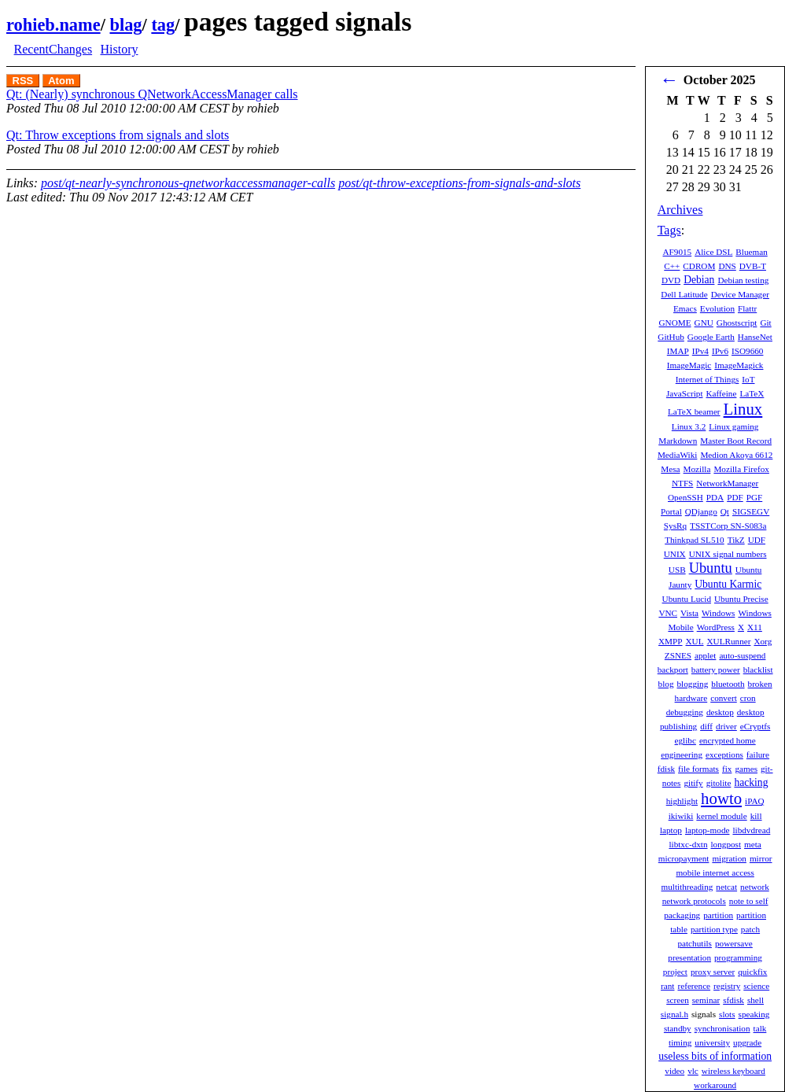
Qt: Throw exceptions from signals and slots (117, 135)
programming (738, 957)
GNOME (675, 322)
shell (755, 1000)
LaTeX (751, 393)
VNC (667, 613)
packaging (682, 915)
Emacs (685, 308)
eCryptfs (755, 726)
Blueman (751, 251)
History (119, 49)
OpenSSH (685, 497)
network (754, 886)
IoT (748, 379)
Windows (718, 613)
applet (705, 655)
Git (765, 322)
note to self (748, 901)
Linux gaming (733, 426)
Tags (669, 230)
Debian (699, 280)
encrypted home (727, 740)
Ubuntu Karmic (728, 584)
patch (750, 929)
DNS (726, 266)
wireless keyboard (733, 1070)
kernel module (721, 816)
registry (726, 986)
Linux (743, 409)
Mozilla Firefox (741, 469)
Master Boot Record (736, 440)
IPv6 (720, 351)
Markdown (677, 440)
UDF (756, 539)
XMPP (670, 641)
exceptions (724, 754)
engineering (681, 754)
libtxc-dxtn (688, 844)
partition (718, 915)
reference (693, 986)
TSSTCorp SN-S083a (728, 525)
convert (723, 698)
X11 (754, 627)
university (712, 1042)
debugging (684, 712)
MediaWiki (678, 454)
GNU (704, 322)
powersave (734, 943)
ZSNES (678, 655)
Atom (61, 81)
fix (727, 768)
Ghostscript (737, 322)
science (756, 986)
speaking (754, 1014)
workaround (715, 1085)
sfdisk (733, 1000)
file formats (698, 768)
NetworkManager (727, 483)
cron (748, 698)
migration (729, 858)
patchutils (694, 943)
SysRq (675, 525)
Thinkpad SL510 (694, 539)
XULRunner (729, 641)
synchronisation (722, 1028)
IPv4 (700, 351)
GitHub (671, 336)
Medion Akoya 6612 (736, 454)
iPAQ (754, 801)
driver (726, 726)
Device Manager (740, 294)
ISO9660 (747, 351)
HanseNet (755, 336)
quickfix (752, 971)
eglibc (685, 740)
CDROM (699, 266)
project (675, 971)
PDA (715, 497)
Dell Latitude (684, 294)
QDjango (701, 511)
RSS (23, 81)
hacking (751, 782)
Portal (671, 511)
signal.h (674, 1014)
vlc (692, 1070)
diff (706, 726)
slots (727, 1014)
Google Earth (711, 336)
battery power (715, 669)
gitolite (719, 783)
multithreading (687, 886)
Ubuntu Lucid (686, 598)
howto (721, 798)
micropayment (683, 858)
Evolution (717, 308)
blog (666, 683)
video (674, 1070)
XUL (695, 641)
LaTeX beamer (694, 411)
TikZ (736, 539)
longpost (726, 844)
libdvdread (751, 830)
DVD (671, 280)
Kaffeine (721, 393)
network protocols (694, 901)
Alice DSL (713, 251)
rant (667, 986)
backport (673, 669)
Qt (725, 511)
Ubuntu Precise (741, 598)
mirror (761, 858)
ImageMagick (738, 365)
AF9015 (676, 251)
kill (756, 816)
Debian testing (742, 280)
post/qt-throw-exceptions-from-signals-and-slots (459, 183)
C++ (672, 266)
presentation (689, 957)
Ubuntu (710, 568)
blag (125, 25)
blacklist (758, 669)
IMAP (678, 351)
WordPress (716, 627)
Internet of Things (707, 379)
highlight (682, 801)
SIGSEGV (750, 511)
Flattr (747, 308)
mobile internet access (715, 872)
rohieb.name (53, 25)
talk (760, 1028)
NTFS (682, 483)
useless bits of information (715, 1056)
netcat (726, 886)
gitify (693, 783)
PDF (735, 497)
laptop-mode (707, 830)
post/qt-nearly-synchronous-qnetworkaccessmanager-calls (188, 183)
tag (163, 25)
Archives (680, 209)
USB (677, 569)
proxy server (713, 971)
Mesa (670, 469)
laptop (671, 830)
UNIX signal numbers (728, 554)
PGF (754, 497)
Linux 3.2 (689, 426)
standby (677, 1028)
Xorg (763, 641)
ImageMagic (689, 365)
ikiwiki (681, 816)
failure (757, 754)
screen (677, 1000)
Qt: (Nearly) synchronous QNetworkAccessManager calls (152, 94)
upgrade (747, 1042)
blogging (693, 683)
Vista (689, 613)
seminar (706, 1000)
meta (752, 844)
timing (680, 1042)
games (746, 768)
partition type (714, 929)
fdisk (666, 768)
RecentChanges (53, 49)
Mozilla (697, 469)
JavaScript (684, 393)
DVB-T (752, 266)
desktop (720, 712)
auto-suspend (742, 655)
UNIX (675, 554)
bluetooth (727, 683)
